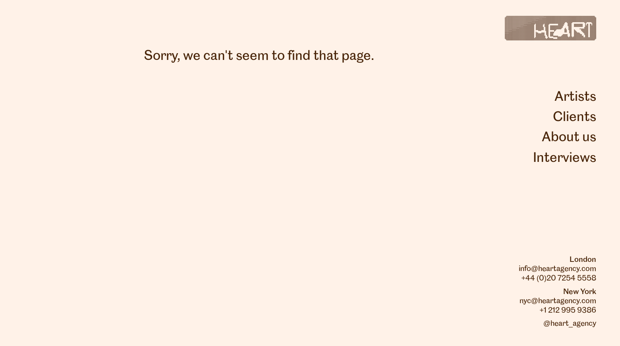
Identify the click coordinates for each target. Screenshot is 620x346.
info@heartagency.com (557, 269)
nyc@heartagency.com (558, 301)
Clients (574, 117)
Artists (575, 97)
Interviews (564, 158)
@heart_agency (569, 323)
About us (569, 137)
